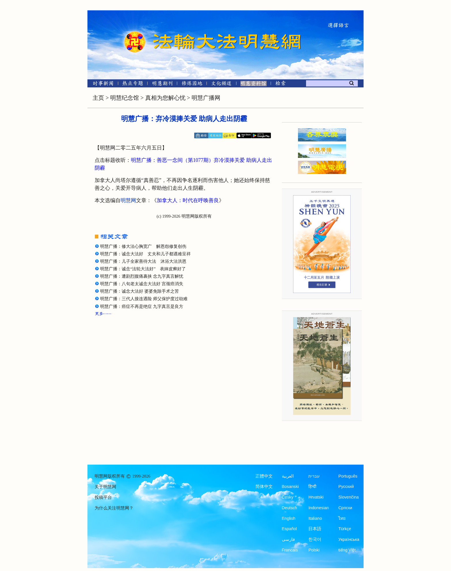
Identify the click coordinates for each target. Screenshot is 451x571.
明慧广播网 (206, 98)
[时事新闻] (101, 84)
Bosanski (290, 486)
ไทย (342, 518)
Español (289, 528)
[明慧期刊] (162, 84)
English (289, 518)
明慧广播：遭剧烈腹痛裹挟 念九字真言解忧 (141, 276)
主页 (98, 98)
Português (347, 476)
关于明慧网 (105, 486)
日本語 (314, 528)
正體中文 (264, 476)
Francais (290, 550)
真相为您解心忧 (165, 98)
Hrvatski (315, 497)
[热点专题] (132, 84)
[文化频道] (221, 84)
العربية (288, 476)
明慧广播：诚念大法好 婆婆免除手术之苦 (139, 291)
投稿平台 (103, 497)
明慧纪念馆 (124, 98)
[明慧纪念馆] (253, 84)
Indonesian (318, 507)
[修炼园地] (191, 84)
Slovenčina (348, 497)
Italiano (315, 518)
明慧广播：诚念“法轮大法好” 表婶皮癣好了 (143, 269)
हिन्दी (312, 486)
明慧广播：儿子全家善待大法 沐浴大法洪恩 (143, 261)
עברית (314, 476)
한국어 (314, 539)
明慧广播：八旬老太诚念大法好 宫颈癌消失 (141, 283)
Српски (345, 507)
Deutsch (289, 507)
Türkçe (344, 528)
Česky (287, 497)
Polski (314, 550)
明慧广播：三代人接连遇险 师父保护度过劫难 (144, 298)
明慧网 (128, 200)
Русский (346, 486)
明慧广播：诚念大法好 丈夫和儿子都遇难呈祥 (145, 254)
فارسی (288, 539)
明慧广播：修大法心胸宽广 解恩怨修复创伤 (143, 246)
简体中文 (264, 486)
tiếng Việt (347, 550)
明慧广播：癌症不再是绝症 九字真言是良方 (141, 306)
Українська (348, 539)
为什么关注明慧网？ (114, 508)
